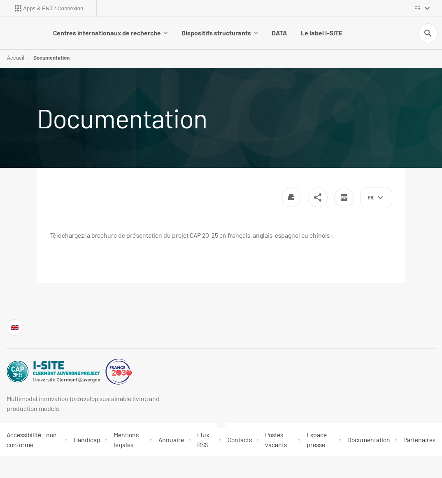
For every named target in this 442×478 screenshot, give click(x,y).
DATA (279, 33)
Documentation (51, 57)
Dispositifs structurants (219, 33)
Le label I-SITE (321, 33)
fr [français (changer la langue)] (417, 8)
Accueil (15, 57)
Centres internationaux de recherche (110, 33)
